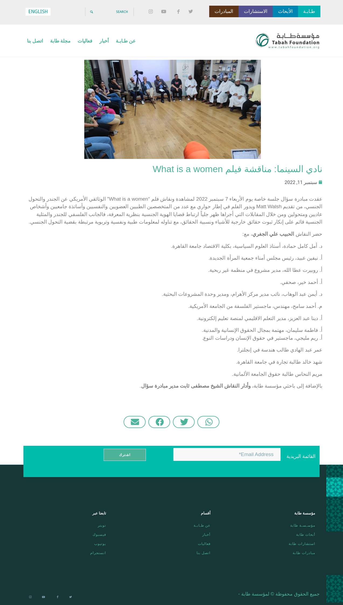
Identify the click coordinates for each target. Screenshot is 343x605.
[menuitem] (125, 41)
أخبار (206, 535)
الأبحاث (285, 11)
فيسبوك (99, 535)
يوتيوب (100, 544)
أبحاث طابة (305, 535)
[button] (208, 422)
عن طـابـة (202, 525)
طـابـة (309, 11)
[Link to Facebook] (178, 12)
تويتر (102, 525)
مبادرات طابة (304, 553)
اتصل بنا (204, 553)
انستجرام (98, 553)
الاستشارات (255, 11)
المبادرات (224, 11)
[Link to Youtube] (165, 12)
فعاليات (204, 544)
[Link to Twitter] (191, 12)
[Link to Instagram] (151, 12)
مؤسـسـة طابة (302, 525)
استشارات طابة (302, 544)
